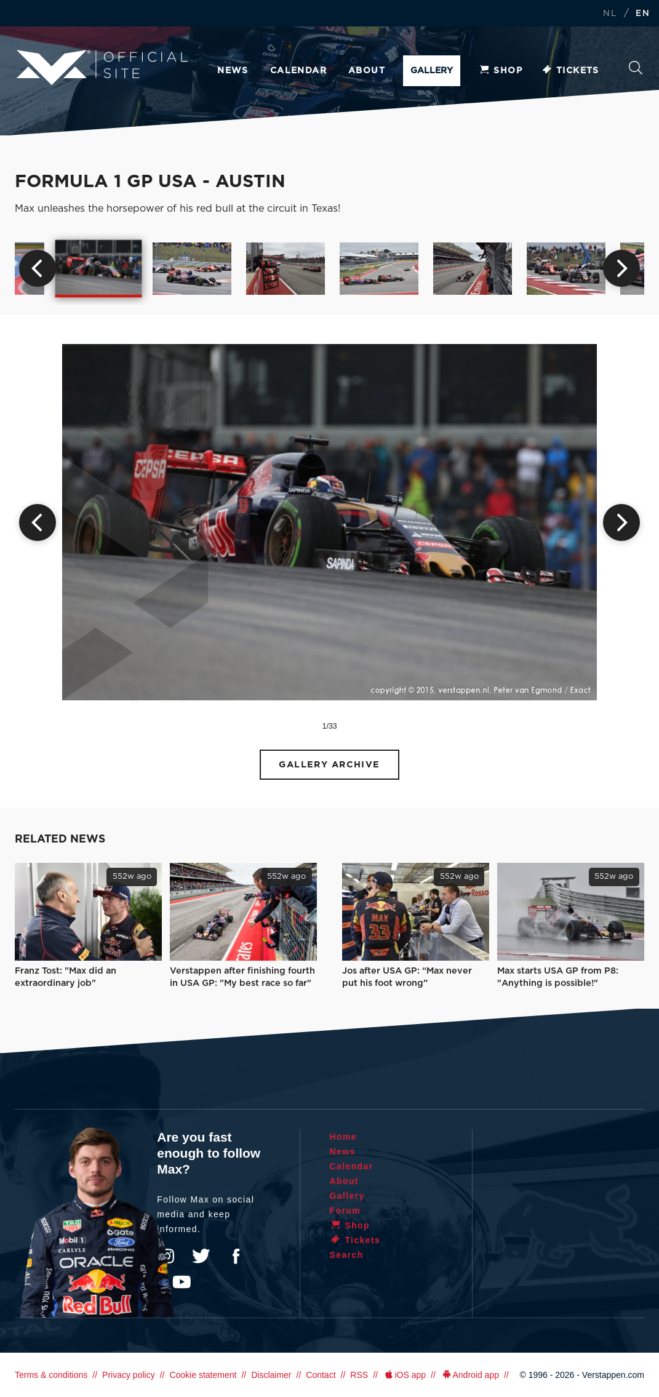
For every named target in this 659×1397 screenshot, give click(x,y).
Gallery (431, 70)
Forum (345, 1210)
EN (643, 14)
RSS (359, 1375)
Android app (470, 1375)
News (233, 70)
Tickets (570, 70)
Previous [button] (37, 268)
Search (635, 67)
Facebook (236, 1256)
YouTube (181, 1282)
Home (343, 1137)
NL (610, 14)
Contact (320, 1375)
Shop (500, 70)
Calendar (298, 70)
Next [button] (621, 268)
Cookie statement (202, 1375)
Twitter (201, 1256)
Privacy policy (128, 1375)
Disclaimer (271, 1375)
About (366, 70)
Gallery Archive (329, 764)
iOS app (404, 1375)
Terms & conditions (51, 1375)
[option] (98, 268)
